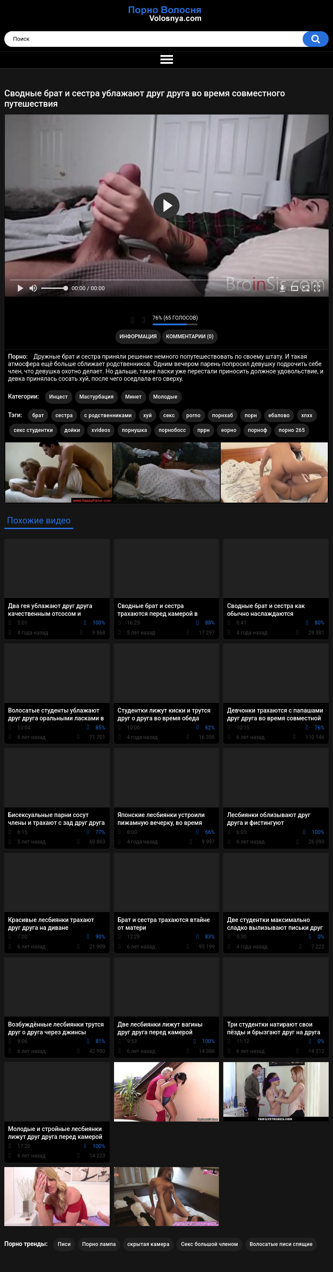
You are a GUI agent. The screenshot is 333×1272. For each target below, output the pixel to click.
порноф (258, 430)
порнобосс (172, 430)
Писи (64, 1244)
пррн (203, 430)
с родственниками (108, 415)
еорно (228, 430)
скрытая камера (148, 1244)
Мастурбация (96, 397)
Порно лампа (99, 1244)
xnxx (307, 415)
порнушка (134, 430)
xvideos (100, 430)
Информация (138, 337)
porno (193, 415)
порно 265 (292, 430)
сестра (64, 415)
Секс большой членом (209, 1244)
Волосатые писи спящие (281, 1244)
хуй (147, 415)
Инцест (58, 397)
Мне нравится (132, 320)
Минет (133, 397)
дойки (72, 430)
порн (251, 415)
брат (38, 415)
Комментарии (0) (189, 337)
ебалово (279, 415)
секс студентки (33, 430)
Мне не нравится (143, 320)
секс (169, 415)
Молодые (165, 397)
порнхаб (222, 415)
